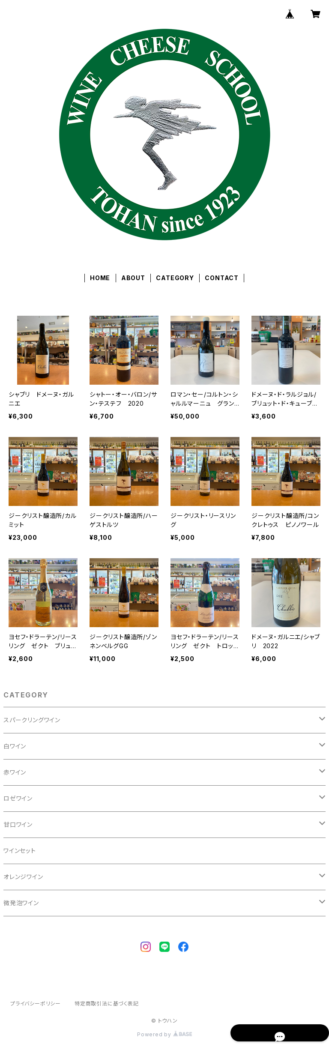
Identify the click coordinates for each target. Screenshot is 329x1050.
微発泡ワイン (21, 902)
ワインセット (19, 850)
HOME (100, 277)
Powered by (164, 1034)
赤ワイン (14, 772)
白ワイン (14, 746)
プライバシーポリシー (35, 1003)
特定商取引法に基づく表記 (107, 1003)
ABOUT (133, 277)
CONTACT (222, 277)
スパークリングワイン (31, 720)
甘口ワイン (18, 824)
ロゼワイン (18, 798)
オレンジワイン (23, 876)
